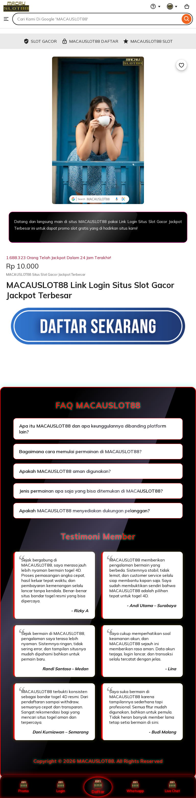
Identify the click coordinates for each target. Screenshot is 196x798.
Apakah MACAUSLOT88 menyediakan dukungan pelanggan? (84, 511)
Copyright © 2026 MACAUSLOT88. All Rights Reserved (98, 761)
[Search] (186, 19)
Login (60, 787)
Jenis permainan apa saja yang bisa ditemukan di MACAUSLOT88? (91, 491)
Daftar (98, 787)
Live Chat (172, 787)
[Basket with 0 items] (187, 6)
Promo (23, 787)
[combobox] (96, 19)
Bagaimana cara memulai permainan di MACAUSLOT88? (80, 451)
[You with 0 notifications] (172, 6)
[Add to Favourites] (181, 65)
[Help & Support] (155, 6)
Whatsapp (135, 787)
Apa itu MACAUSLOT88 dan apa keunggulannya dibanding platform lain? (92, 429)
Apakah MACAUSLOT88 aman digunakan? (65, 471)
